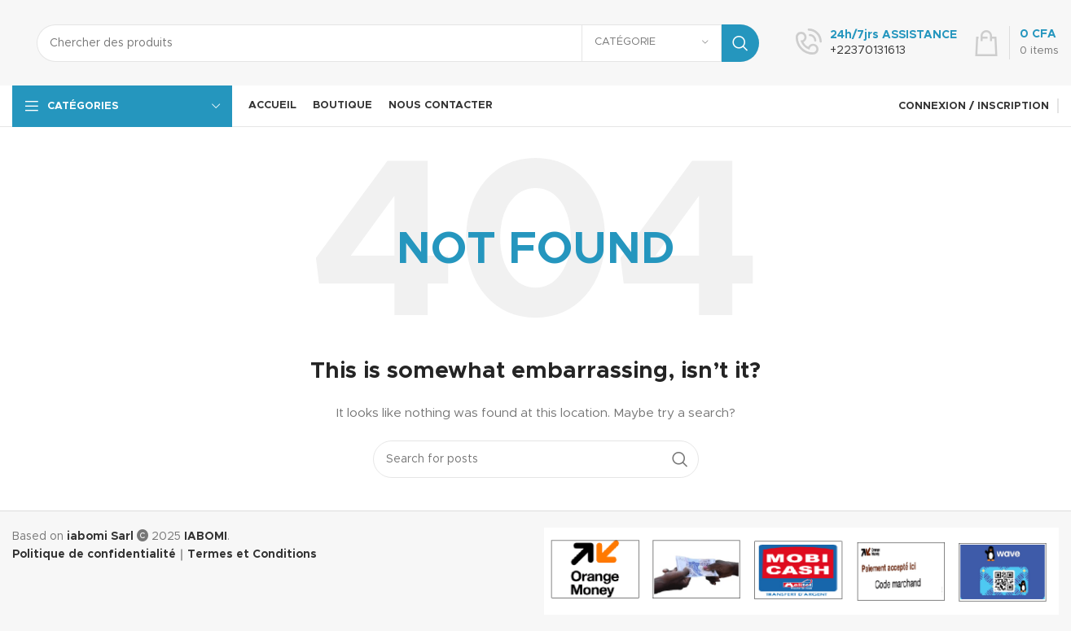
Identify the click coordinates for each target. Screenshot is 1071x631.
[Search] (398, 43)
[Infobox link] (876, 43)
